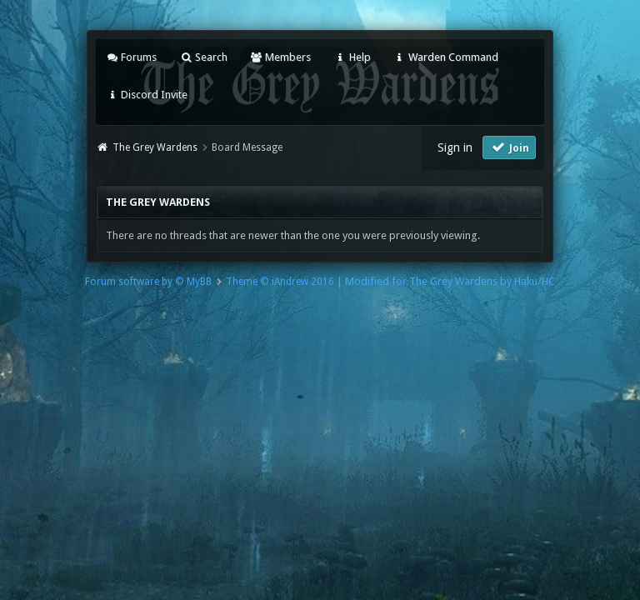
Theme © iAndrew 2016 (280, 282)
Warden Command (445, 57)
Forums (131, 57)
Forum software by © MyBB (148, 282)
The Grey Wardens (155, 147)
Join (509, 147)
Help (351, 57)
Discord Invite (147, 94)
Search (203, 57)
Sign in (455, 147)
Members (280, 57)
